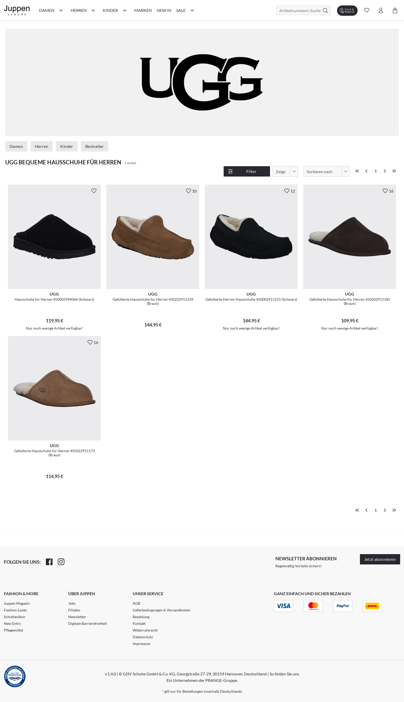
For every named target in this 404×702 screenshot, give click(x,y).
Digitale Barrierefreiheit (87, 623)
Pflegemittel (13, 630)
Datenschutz (143, 637)
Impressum (141, 643)
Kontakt (139, 623)
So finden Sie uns (284, 673)
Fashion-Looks (15, 610)
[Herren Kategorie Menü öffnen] (93, 10)
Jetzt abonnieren (380, 559)
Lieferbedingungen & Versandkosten (161, 610)
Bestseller (94, 146)
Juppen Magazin (17, 603)
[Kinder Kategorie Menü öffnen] (125, 10)
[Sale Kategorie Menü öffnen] (192, 10)
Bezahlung (141, 617)
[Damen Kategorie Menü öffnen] (61, 10)
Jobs (71, 603)
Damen (16, 146)
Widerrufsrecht (145, 630)
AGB (136, 603)
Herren (41, 146)
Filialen (74, 610)
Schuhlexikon (14, 617)
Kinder (66, 146)
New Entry (12, 623)
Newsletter (77, 617)
